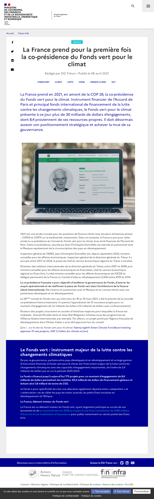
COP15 (70, 82)
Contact (25, 484)
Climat (58, 82)
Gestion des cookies (113, 484)
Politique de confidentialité (64, 484)
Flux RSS (129, 484)
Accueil (10, 33)
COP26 (82, 82)
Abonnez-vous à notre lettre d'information (42, 462)
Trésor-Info (23, 33)
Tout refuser (122, 491)
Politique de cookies (90, 484)
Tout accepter (101, 491)
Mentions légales (39, 484)
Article (77, 42)
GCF (114, 82)
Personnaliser (141, 491)
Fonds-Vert (43, 82)
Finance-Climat (98, 82)
